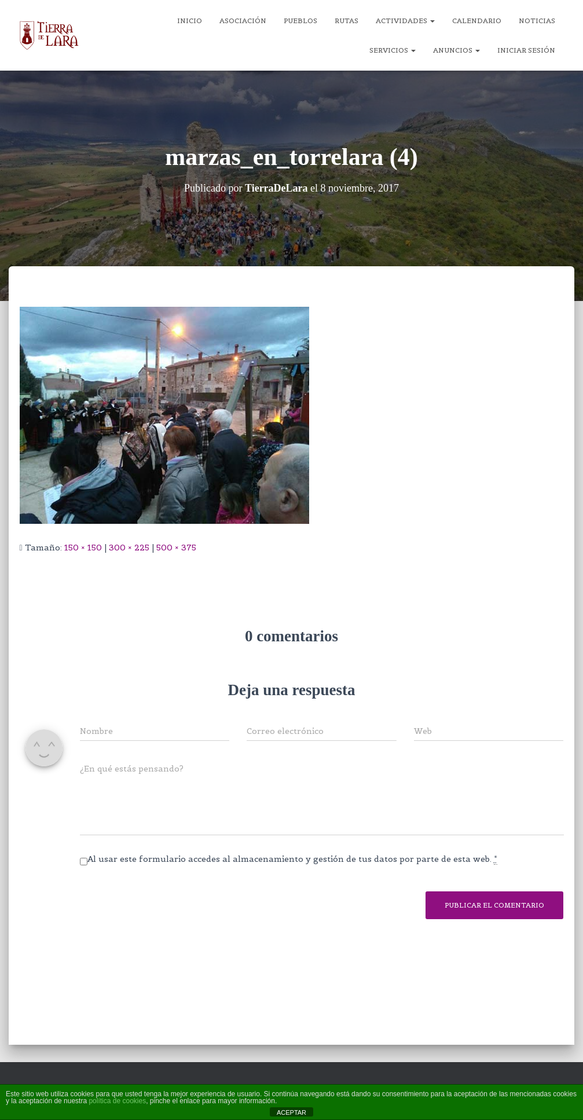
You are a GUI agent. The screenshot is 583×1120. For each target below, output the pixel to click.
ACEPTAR (291, 1112)
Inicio (189, 20)
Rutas (346, 20)
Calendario (476, 20)
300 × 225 (129, 547)
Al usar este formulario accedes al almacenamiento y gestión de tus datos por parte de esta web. (292, 859)
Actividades (405, 20)
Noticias (537, 20)
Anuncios (456, 50)
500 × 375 (176, 547)
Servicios (392, 50)
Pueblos (300, 20)
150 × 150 (83, 547)
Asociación (242, 20)
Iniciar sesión (526, 50)
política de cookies (117, 1101)
